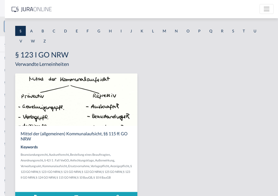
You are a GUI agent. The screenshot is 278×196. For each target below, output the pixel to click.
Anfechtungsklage (108, 166)
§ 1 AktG (11, 58)
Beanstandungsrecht (110, 154)
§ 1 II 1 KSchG (15, 180)
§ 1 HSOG (12, 107)
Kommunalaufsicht (108, 171)
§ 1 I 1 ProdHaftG (19, 119)
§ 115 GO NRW (124, 189)
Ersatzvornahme (133, 171)
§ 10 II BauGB (160, 189)
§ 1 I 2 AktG (14, 131)
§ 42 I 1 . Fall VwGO (151, 160)
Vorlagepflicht (154, 171)
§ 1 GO (10, 82)
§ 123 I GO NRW (147, 177)
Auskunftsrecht (135, 154)
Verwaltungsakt (152, 166)
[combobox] (43, 26)
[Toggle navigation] (267, 9)
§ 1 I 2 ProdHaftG (19, 143)
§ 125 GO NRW (134, 183)
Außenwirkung (131, 166)
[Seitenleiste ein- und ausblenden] (78, 8)
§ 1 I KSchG (13, 168)
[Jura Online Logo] (113, 9)
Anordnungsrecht (126, 160)
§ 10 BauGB (143, 189)
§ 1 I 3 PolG (13, 156)
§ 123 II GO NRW (156, 183)
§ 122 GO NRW (114, 183)
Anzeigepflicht (105, 177)
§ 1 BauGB (13, 70)
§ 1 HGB (11, 94)
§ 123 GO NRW (126, 177)
